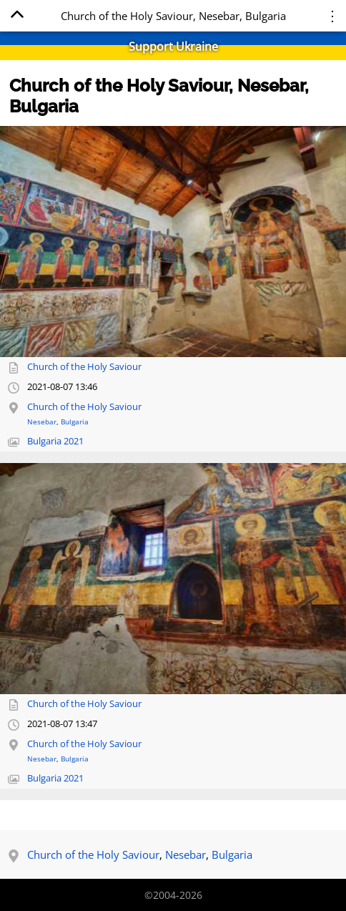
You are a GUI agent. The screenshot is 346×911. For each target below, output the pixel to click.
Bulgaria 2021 (55, 441)
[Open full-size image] (173, 241)
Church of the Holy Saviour (84, 367)
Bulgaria (75, 421)
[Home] (16, 16)
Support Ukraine (173, 46)
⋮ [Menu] (332, 15)
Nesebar (41, 421)
